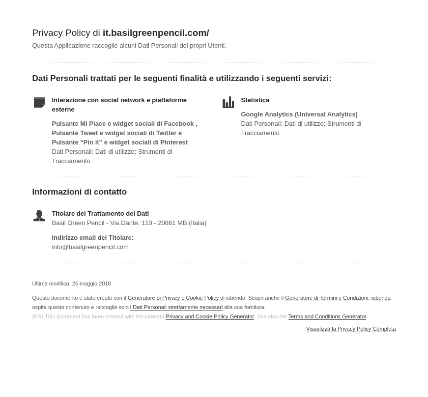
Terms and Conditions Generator (327, 316)
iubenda (381, 298)
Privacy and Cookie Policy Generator (210, 316)
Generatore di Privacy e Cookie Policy (173, 298)
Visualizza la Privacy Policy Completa (351, 329)
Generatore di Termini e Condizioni (326, 298)
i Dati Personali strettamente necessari (176, 307)
